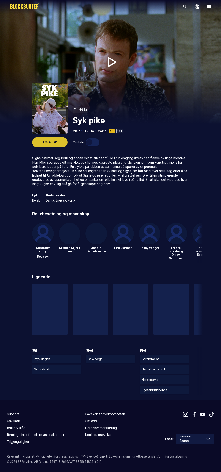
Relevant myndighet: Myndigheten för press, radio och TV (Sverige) (52, 456)
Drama (101, 131)
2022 (76, 131)
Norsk (36, 200)
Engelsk (61, 200)
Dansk (50, 200)
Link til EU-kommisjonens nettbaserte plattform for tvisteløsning (143, 456)
